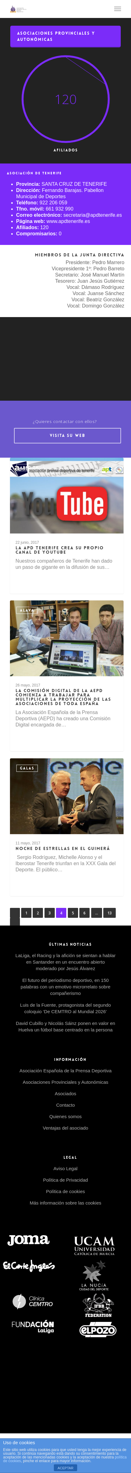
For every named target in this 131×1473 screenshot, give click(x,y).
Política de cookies (65, 1191)
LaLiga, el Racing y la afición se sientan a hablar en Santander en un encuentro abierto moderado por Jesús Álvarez (66, 962)
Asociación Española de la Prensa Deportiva (65, 1070)
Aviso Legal (65, 1168)
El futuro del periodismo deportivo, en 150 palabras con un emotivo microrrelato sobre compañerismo (65, 987)
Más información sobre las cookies (65, 1202)
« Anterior (15, 913)
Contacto (65, 1105)
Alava (27, 610)
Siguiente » (15, 923)
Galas (27, 768)
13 (109, 913)
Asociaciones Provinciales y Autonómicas (65, 1082)
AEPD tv (30, 467)
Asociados (65, 1093)
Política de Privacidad (65, 1180)
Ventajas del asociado (65, 1128)
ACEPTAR (65, 1468)
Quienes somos (65, 1116)
